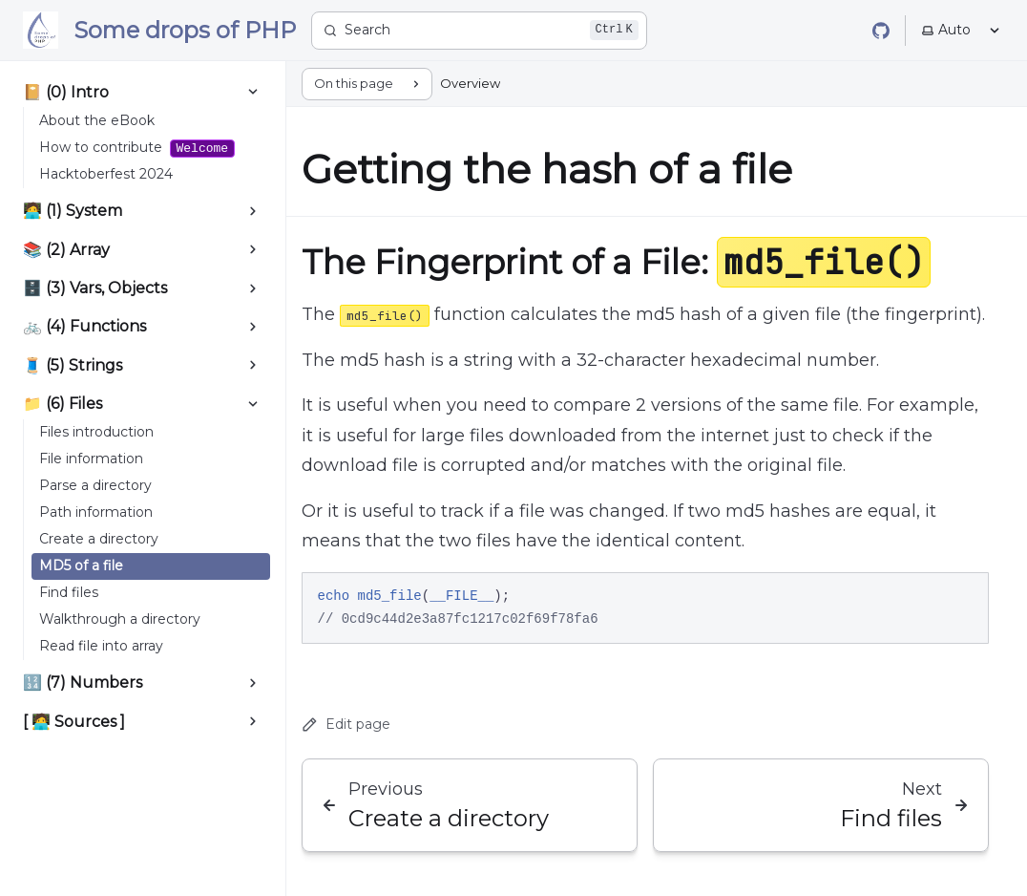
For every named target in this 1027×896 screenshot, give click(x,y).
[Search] (479, 30)
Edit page (346, 724)
